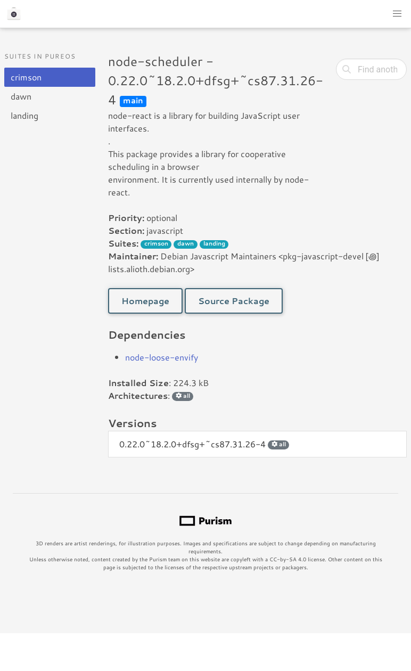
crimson (26, 77)
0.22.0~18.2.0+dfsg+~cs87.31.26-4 (204, 444)
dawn (21, 96)
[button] (397, 14)
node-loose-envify (161, 357)
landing (24, 115)
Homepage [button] (145, 300)
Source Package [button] (233, 300)
